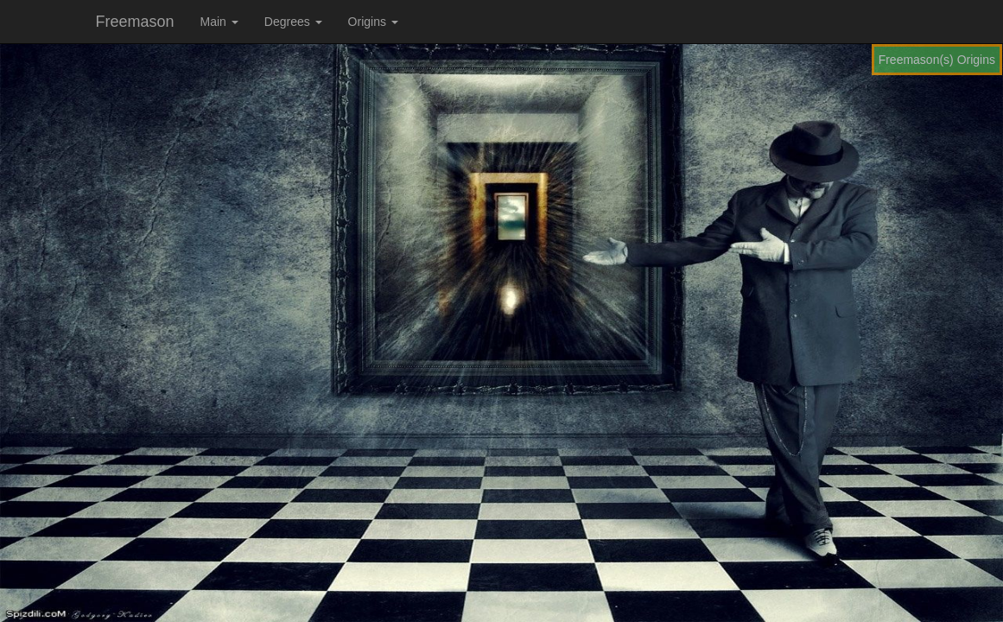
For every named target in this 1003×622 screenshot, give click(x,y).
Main (219, 22)
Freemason (135, 21)
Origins (373, 22)
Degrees (293, 22)
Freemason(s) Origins (937, 60)
